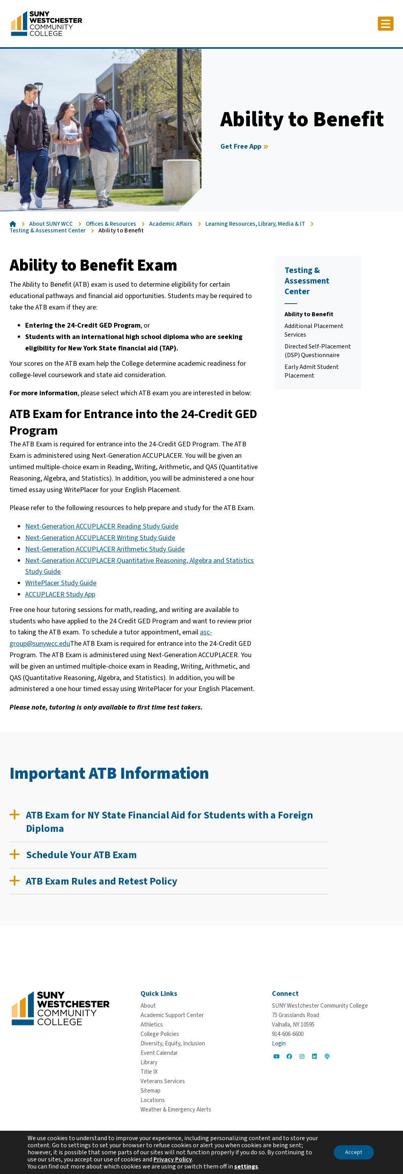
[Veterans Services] (162, 1081)
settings (246, 1166)
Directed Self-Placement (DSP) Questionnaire (318, 350)
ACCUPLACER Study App (60, 594)
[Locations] (152, 1100)
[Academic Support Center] (172, 1015)
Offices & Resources (111, 224)
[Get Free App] (245, 146)
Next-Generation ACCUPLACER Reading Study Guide (101, 526)
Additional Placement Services (314, 330)
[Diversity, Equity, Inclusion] (172, 1043)
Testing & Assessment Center (47, 231)
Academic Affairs (170, 224)
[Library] (148, 1062)
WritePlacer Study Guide (60, 583)
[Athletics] (151, 1025)
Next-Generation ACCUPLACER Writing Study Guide (100, 538)
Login (279, 1043)
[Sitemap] (150, 1091)
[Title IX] (149, 1072)
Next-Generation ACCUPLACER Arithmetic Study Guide (105, 549)
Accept (353, 1152)
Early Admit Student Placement (312, 371)
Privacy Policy (172, 1159)
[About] (148, 1006)
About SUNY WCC (51, 224)
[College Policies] (159, 1034)
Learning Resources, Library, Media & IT (255, 224)
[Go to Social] (276, 1056)
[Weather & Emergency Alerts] (175, 1110)
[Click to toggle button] (386, 24)
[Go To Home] (46, 23)
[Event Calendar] (159, 1053)
